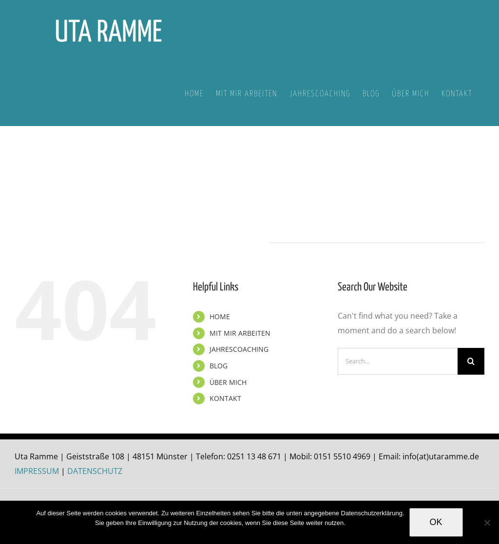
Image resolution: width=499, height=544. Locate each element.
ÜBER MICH (228, 382)
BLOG (219, 365)
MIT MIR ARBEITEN (240, 333)
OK (436, 522)
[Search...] (398, 361)
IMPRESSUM (37, 471)
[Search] (471, 361)
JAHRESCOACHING (239, 349)
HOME (220, 316)
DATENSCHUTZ (94, 471)
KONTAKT (225, 398)
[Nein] (487, 522)
